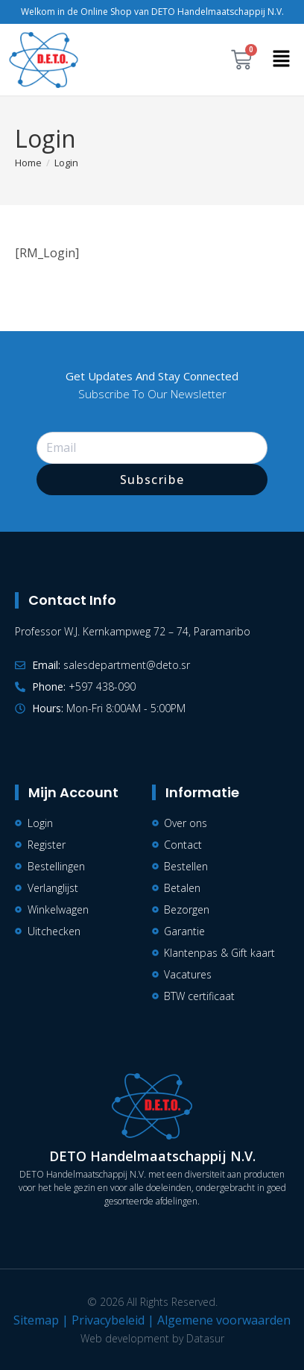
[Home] (28, 162)
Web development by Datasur (152, 1338)
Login (66, 162)
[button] (282, 59)
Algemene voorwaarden (224, 1320)
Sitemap (36, 1320)
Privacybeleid (108, 1320)
